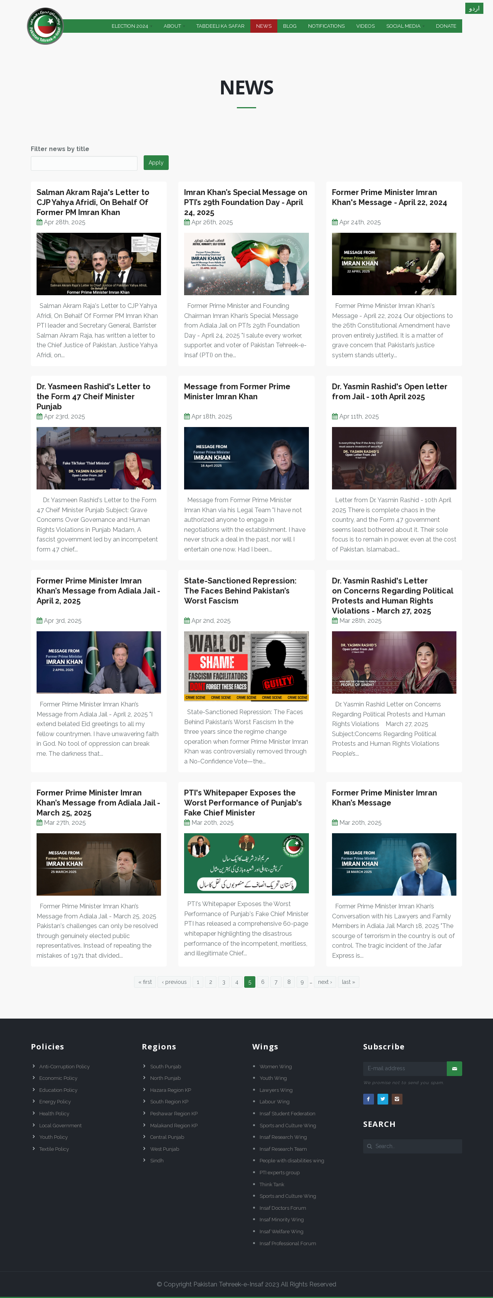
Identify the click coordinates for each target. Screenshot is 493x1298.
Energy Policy (55, 1102)
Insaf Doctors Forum (283, 1208)
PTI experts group (280, 1172)
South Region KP (169, 1102)
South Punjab (165, 1066)
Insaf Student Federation (287, 1113)
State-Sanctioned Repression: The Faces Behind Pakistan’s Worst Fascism (240, 590)
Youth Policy (53, 1137)
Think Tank (272, 1184)
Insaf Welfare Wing (282, 1231)
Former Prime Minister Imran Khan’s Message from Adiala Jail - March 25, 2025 (98, 802)
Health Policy (54, 1113)
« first (145, 982)
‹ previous (174, 982)
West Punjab (164, 1149)
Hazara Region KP (170, 1090)
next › (325, 982)
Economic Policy (58, 1078)
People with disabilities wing (292, 1160)
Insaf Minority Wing (282, 1219)
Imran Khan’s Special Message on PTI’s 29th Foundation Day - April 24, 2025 (245, 202)
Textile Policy (54, 1149)
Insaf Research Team (283, 1149)
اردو (474, 8)
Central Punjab (167, 1137)
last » (348, 982)
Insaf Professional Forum (288, 1243)
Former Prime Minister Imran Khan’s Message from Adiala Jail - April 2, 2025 (98, 590)
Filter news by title (60, 149)
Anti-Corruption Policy (64, 1066)
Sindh (157, 1160)
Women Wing (276, 1066)
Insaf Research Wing (283, 1137)
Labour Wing (275, 1102)
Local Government (60, 1125)
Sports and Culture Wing (288, 1125)
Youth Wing (273, 1078)
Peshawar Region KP (174, 1113)
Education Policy (58, 1090)
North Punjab (165, 1078)
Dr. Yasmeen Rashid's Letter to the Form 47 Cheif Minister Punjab (94, 396)
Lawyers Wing (276, 1090)
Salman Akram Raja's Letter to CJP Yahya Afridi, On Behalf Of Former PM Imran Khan (93, 202)
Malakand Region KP (174, 1125)
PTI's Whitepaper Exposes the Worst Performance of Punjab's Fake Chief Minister (243, 802)
